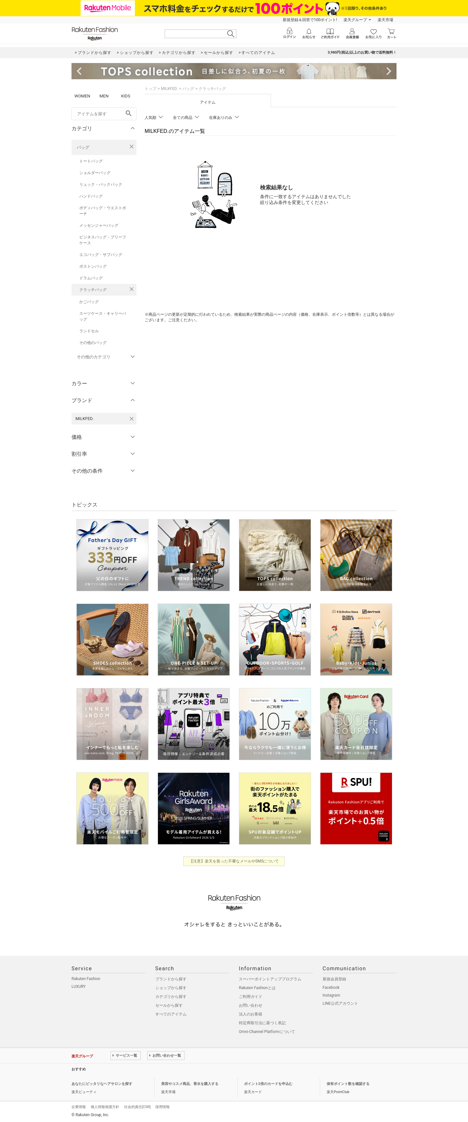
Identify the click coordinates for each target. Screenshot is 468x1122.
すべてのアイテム (171, 1014)
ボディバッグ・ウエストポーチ (102, 211)
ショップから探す (171, 988)
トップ (150, 88)
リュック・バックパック (100, 184)
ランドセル (89, 331)
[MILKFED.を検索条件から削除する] (131, 418)
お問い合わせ (250, 1005)
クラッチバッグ (93, 289)
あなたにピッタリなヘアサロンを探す (102, 1084)
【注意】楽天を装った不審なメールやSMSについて (234, 861)
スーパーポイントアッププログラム (270, 979)
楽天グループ (355, 20)
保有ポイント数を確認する (348, 1084)
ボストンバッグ (93, 266)
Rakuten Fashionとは (257, 988)
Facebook (331, 987)
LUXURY (79, 986)
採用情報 (162, 1107)
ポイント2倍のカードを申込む (268, 1084)
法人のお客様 (250, 1014)
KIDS (125, 96)
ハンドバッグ (91, 196)
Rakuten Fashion (86, 978)
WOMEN (82, 96)
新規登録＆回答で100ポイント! (310, 20)
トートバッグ (91, 161)
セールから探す (169, 1005)
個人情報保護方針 (105, 1107)
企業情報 (79, 1107)
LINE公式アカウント (340, 1003)
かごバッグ (89, 302)
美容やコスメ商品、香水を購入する (189, 1084)
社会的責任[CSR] (137, 1107)
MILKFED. (169, 88)
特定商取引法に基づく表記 (262, 1023)
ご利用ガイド (250, 996)
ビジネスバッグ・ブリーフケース (102, 240)
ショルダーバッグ (94, 173)
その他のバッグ (93, 342)
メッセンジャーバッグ (98, 225)
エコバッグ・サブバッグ (100, 254)
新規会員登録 (334, 979)
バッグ (83, 147)
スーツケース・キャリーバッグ (102, 316)
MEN (104, 96)
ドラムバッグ (91, 278)
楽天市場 (385, 20)
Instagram (331, 995)
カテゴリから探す (171, 996)
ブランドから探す (171, 979)
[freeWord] (104, 113)
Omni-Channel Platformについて (267, 1031)
